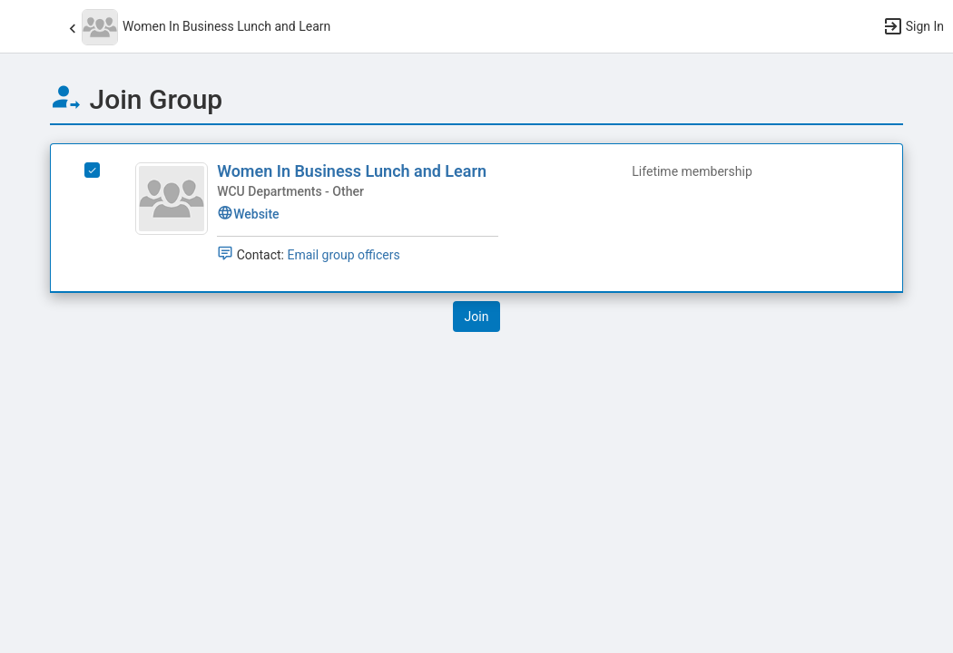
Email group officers (343, 255)
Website (248, 214)
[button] (22, 26)
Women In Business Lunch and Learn (351, 170)
